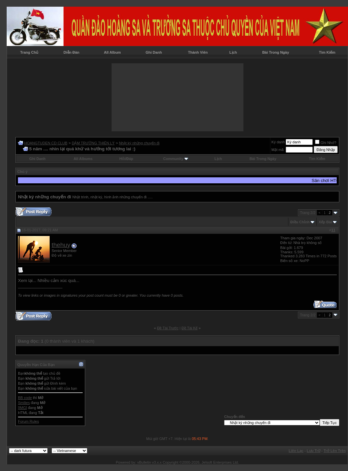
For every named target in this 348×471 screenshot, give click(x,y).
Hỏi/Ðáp (126, 159)
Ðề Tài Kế (189, 328)
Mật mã (277, 150)
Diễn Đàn (72, 52)
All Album (112, 52)
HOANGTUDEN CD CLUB (46, 143)
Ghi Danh (154, 52)
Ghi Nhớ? (325, 143)
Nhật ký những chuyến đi (139, 143)
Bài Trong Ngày (275, 52)
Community (175, 159)
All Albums (83, 159)
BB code (25, 398)
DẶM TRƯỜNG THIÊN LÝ (93, 143)
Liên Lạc (296, 451)
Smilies (24, 403)
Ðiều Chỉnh (300, 222)
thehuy (61, 244)
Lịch (233, 52)
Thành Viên (198, 52)
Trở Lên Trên (335, 451)
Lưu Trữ (313, 451)
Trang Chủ (29, 52)
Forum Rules (28, 421)
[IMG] (22, 408)
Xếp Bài (325, 222)
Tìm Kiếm (327, 52)
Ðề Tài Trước (167, 328)
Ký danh (278, 142)
